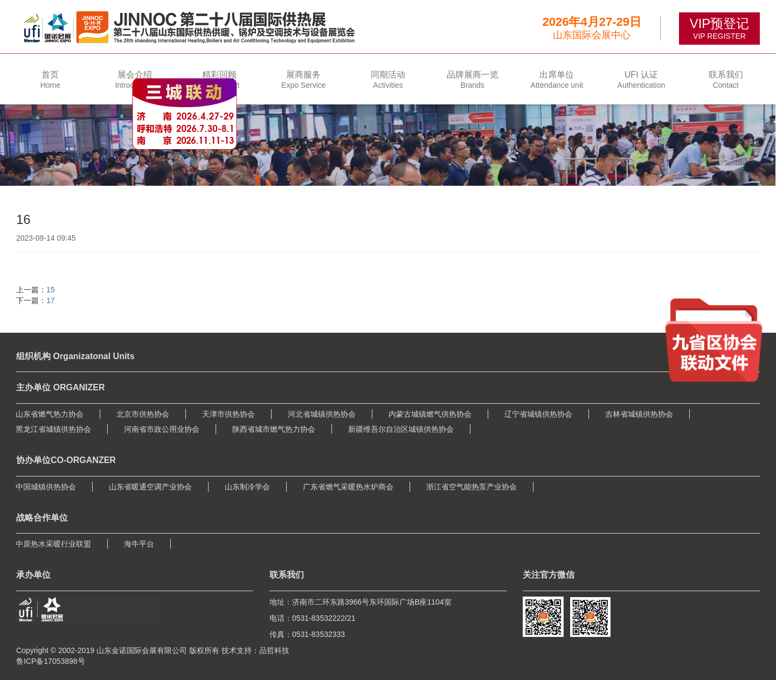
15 (50, 289)
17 (50, 300)
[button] (135, 79)
